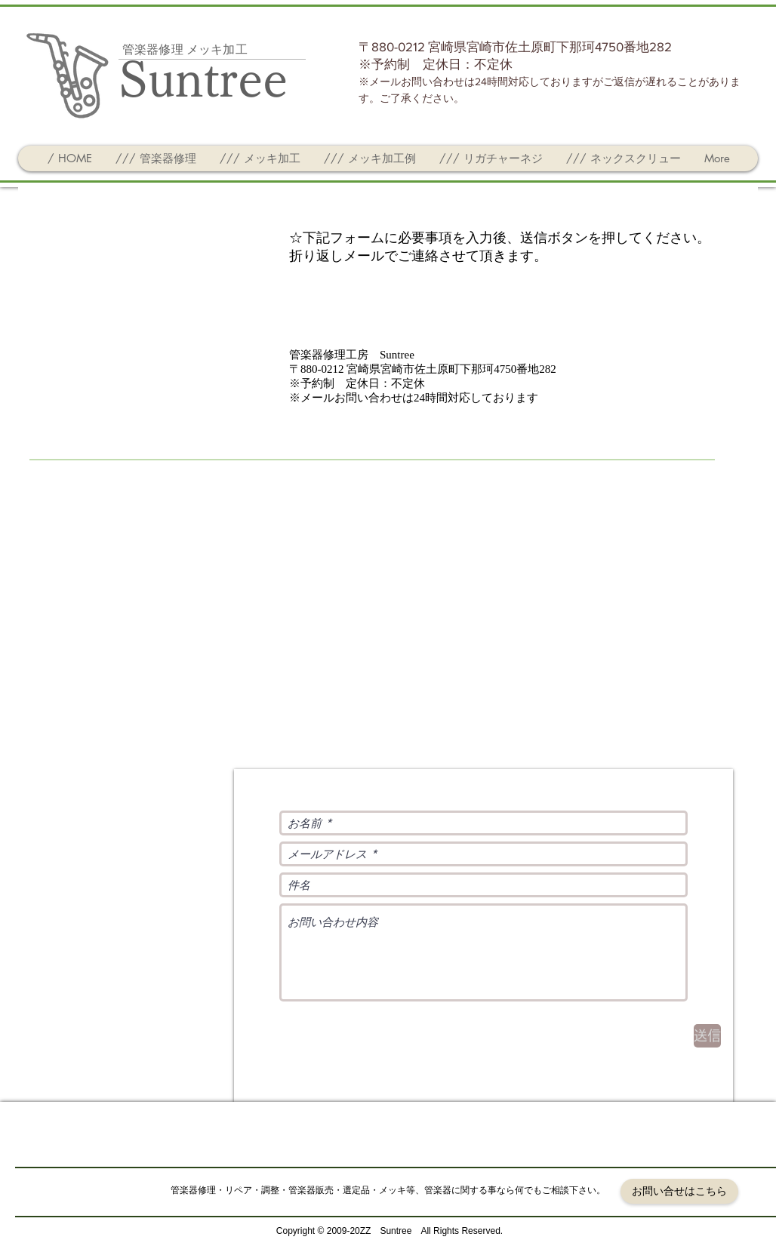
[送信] (707, 1036)
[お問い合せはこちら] (679, 1191)
